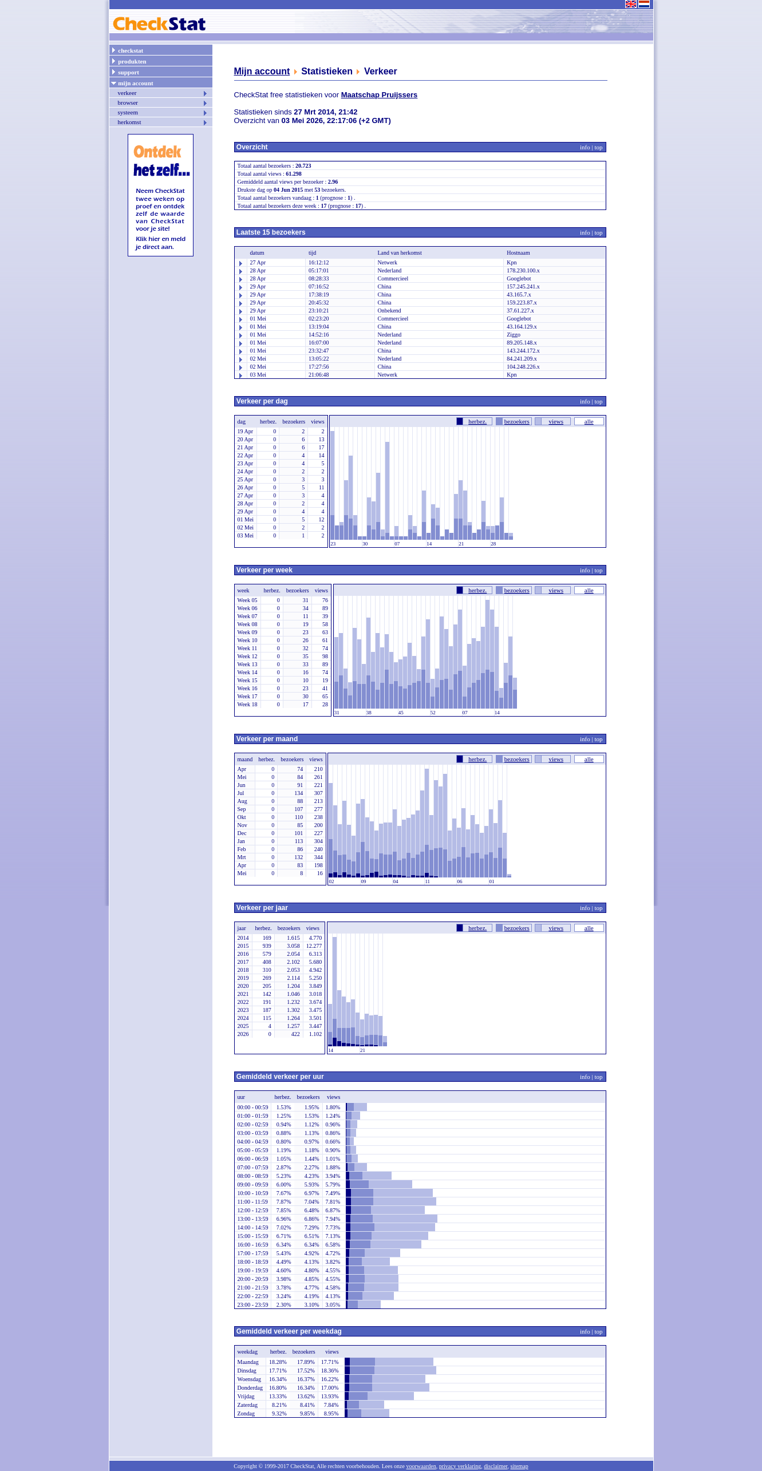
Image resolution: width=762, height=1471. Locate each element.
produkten (128, 61)
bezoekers (517, 421)
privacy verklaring (460, 1466)
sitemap (519, 1466)
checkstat (127, 50)
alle (589, 421)
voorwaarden (421, 1466)
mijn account (131, 82)
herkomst (163, 121)
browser (163, 102)
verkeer (163, 92)
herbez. (477, 421)
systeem (163, 112)
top (598, 147)
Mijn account (262, 71)
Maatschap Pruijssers (379, 94)
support (124, 72)
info (585, 147)
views (555, 421)
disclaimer (495, 1466)
